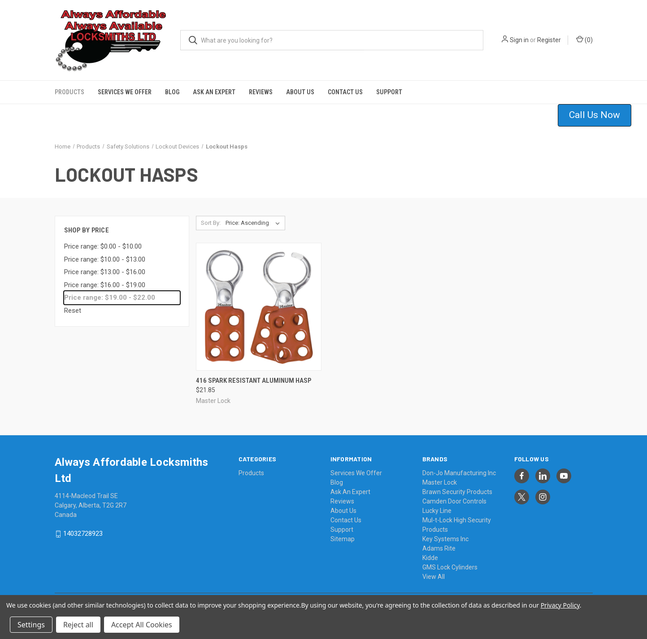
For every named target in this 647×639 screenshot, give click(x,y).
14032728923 (83, 534)
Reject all (78, 625)
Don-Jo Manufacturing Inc (459, 473)
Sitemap (342, 539)
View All (433, 576)
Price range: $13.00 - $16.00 (104, 272)
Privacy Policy (560, 605)
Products (69, 92)
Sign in (519, 40)
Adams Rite (439, 548)
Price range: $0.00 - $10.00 (103, 246)
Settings (31, 625)
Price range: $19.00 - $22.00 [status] (109, 297)
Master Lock (439, 482)
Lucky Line (437, 510)
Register (549, 40)
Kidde (430, 557)
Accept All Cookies (141, 625)
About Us (300, 92)
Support (389, 92)
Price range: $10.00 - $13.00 (104, 259)
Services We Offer (125, 92)
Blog (172, 92)
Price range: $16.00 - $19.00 (104, 285)
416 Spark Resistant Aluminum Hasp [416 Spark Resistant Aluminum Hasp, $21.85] (253, 380)
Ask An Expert (214, 92)
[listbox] (254, 223)
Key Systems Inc (445, 539)
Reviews (261, 92)
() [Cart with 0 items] (584, 39)
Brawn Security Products (457, 491)
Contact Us (345, 92)
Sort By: (211, 222)
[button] (600, 115)
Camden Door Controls (454, 501)
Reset (72, 310)
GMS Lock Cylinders (450, 567)
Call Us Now (594, 114)
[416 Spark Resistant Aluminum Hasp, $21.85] (259, 307)
